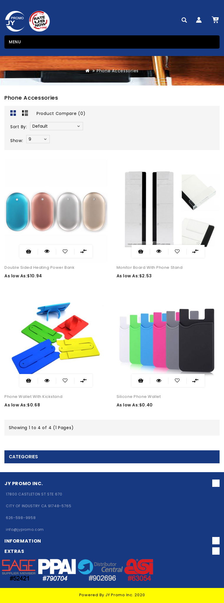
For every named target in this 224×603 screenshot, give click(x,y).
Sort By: (18, 127)
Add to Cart (28, 251)
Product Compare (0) (60, 113)
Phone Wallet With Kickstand (33, 396)
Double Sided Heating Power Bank (39, 267)
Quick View (43, 250)
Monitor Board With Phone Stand (150, 267)
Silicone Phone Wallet (139, 396)
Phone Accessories (118, 71)
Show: (16, 141)
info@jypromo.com (25, 529)
